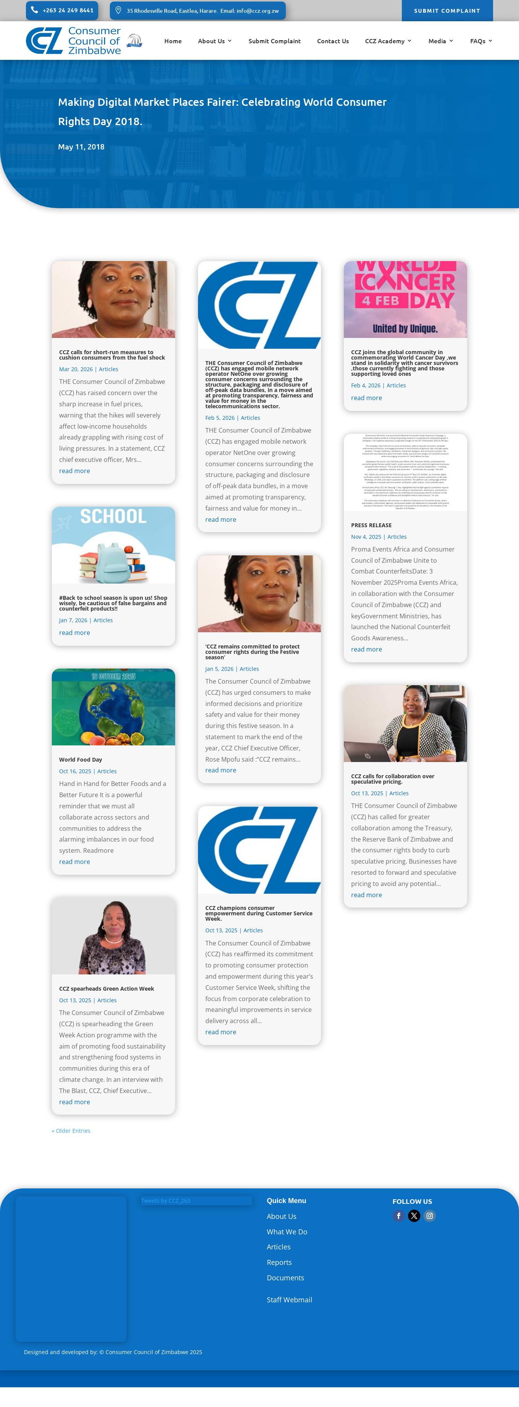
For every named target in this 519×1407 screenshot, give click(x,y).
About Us (211, 41)
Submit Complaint (275, 41)
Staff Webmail (289, 1299)
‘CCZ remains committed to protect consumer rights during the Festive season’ (252, 652)
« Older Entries (71, 1130)
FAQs (477, 41)
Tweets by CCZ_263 (165, 1200)
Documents (285, 1277)
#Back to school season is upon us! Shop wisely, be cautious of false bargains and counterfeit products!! (113, 603)
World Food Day (80, 759)
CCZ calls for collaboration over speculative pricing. (392, 778)
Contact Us (333, 41)
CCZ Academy (385, 41)
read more (74, 471)
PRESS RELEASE (371, 525)
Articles (108, 369)
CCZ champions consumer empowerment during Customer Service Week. (258, 913)
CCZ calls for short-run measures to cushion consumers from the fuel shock (112, 354)
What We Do (287, 1231)
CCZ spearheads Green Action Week (106, 988)
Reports (279, 1262)
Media (437, 41)
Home (173, 41)
